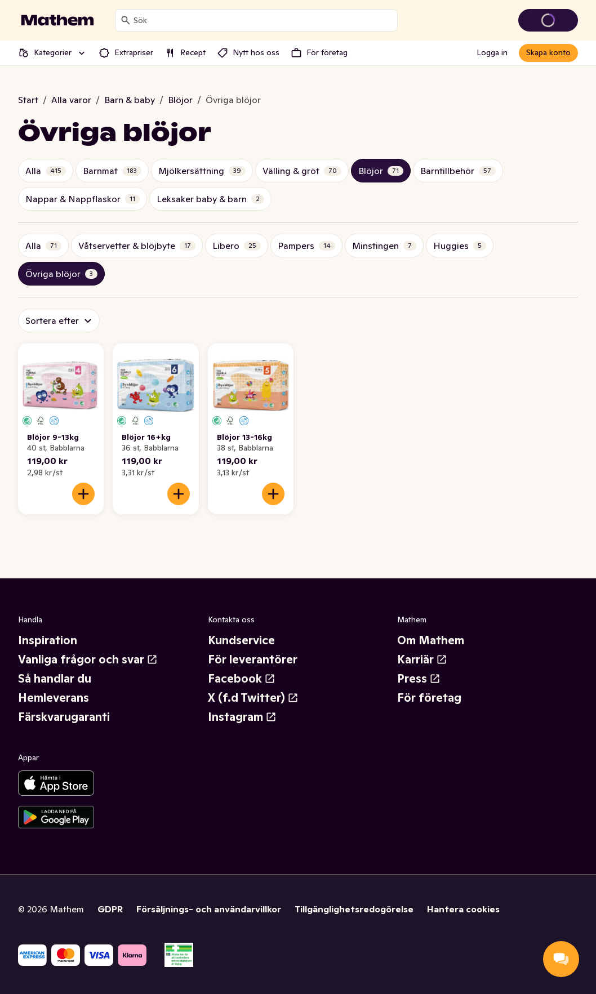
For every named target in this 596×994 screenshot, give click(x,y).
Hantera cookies (463, 909)
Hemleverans (53, 697)
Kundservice (241, 640)
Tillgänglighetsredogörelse (354, 909)
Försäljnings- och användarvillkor (208, 909)
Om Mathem (430, 640)
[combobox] (263, 20)
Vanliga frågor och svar (88, 659)
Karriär (422, 659)
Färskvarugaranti (64, 717)
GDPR (110, 909)
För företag (429, 697)
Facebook (241, 678)
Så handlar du (54, 678)
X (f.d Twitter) (253, 697)
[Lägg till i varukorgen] (83, 494)
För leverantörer (252, 659)
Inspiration (47, 640)
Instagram (242, 717)
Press (419, 678)
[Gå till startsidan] (57, 20)
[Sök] (125, 20)
